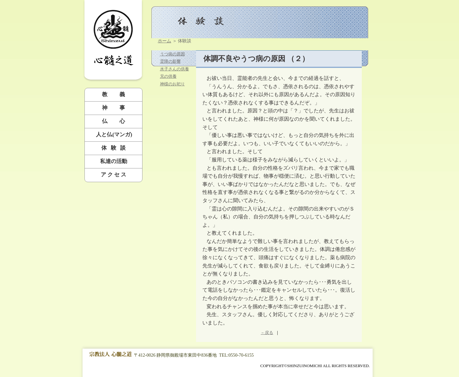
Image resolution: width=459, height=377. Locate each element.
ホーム (164, 41)
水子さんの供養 (174, 69)
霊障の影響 (170, 61)
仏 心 (113, 121)
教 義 (113, 94)
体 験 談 (113, 148)
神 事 (113, 108)
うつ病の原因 (172, 54)
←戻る (267, 332)
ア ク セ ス (114, 175)
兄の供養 (168, 76)
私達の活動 (113, 161)
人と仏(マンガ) (113, 135)
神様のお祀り (172, 84)
